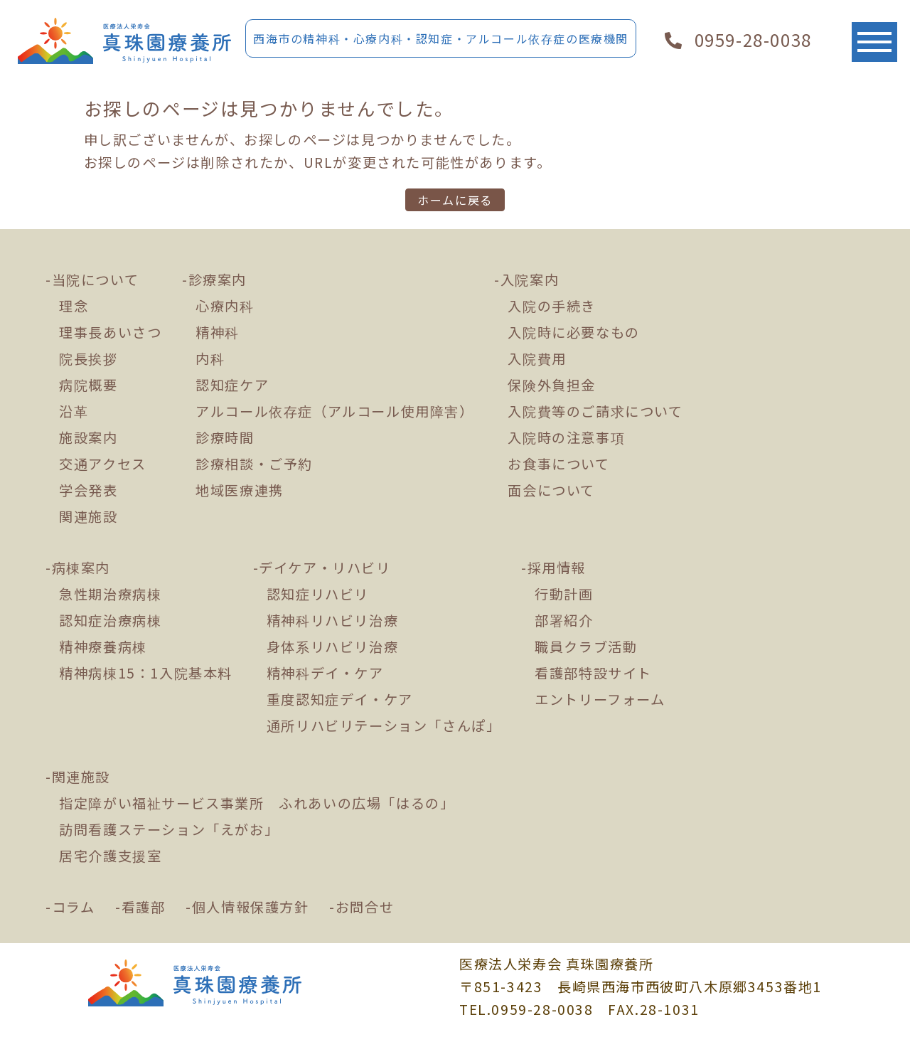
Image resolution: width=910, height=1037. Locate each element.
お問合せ (365, 907)
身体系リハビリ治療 (332, 646)
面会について (551, 490)
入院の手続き (552, 306)
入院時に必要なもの (573, 332)
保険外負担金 (552, 385)
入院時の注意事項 (566, 437)
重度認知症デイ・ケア (340, 699)
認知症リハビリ (318, 594)
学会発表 (88, 490)
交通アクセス (102, 464)
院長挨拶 (88, 358)
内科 (210, 358)
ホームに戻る (455, 199)
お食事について (558, 464)
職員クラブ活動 (586, 646)
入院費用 (537, 358)
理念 (73, 306)
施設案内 (88, 437)
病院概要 (88, 385)
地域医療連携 (240, 490)
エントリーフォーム (600, 699)
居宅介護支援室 (110, 856)
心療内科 (225, 306)
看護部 (144, 907)
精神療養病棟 (103, 646)
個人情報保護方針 (250, 907)
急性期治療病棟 (110, 594)
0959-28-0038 (738, 39)
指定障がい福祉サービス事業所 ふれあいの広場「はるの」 (256, 803)
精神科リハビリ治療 (332, 620)
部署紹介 (564, 620)
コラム (73, 907)
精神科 (218, 332)
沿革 (73, 411)
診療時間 (225, 437)
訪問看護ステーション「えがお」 (169, 829)
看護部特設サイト (593, 673)
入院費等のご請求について (595, 411)
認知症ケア (232, 385)
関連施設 (88, 516)
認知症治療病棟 (110, 620)
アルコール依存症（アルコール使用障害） (334, 411)
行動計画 (564, 594)
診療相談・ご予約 (254, 464)
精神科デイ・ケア (325, 673)
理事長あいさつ (110, 332)
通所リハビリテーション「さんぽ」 (384, 725)
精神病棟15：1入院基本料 (145, 673)
